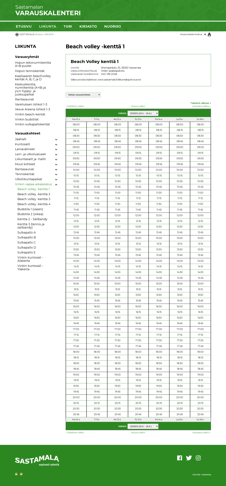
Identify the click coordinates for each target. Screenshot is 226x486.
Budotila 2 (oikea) (30, 214)
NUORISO (112, 26)
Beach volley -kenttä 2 (33, 194)
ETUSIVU (24, 26)
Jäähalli (20, 139)
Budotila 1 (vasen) (30, 209)
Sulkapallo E (26, 252)
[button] (56, 140)
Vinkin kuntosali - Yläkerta (30, 267)
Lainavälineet (25, 149)
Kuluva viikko (138, 106)
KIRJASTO (88, 26)
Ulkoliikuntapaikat (28, 179)
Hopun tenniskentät (30, 71)
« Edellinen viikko (75, 106)
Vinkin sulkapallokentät (32, 124)
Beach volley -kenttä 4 (33, 204)
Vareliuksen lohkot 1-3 (31, 104)
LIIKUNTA (47, 26)
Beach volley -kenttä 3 (33, 199)
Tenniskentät (24, 174)
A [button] (205, 34)
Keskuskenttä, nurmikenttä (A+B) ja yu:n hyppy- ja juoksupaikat (30, 89)
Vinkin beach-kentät (30, 114)
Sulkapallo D (26, 247)
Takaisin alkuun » (200, 103)
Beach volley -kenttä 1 (33, 189)
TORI (67, 26)
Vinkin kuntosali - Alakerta (30, 259)
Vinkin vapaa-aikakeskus (33, 184)
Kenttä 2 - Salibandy (32, 219)
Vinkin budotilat (27, 119)
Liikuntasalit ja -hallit (30, 159)
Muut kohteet (25, 164)
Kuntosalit (22, 144)
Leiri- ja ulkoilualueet (30, 154)
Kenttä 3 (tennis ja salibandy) (30, 225)
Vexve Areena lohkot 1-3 (32, 109)
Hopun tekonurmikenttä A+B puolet (33, 64)
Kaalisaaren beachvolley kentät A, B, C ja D (33, 77)
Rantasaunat (24, 99)
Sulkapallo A (26, 232)
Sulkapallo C (26, 242)
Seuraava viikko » (201, 106)
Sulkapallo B (26, 237)
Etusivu (39, 34)
